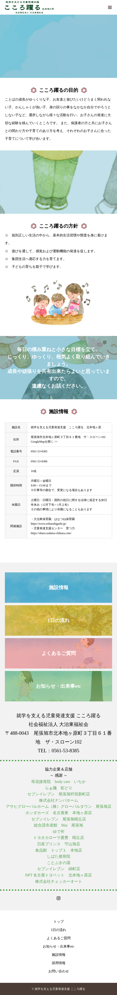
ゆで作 (58, 831)
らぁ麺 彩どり (58, 788)
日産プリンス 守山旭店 (58, 844)
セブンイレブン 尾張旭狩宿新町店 (58, 794)
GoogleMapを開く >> (44, 441)
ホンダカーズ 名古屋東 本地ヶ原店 (58, 813)
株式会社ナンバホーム (58, 800)
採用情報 (58, 963)
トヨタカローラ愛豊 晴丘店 (58, 838)
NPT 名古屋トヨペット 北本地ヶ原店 (58, 875)
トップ (58, 921)
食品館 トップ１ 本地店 (58, 850)
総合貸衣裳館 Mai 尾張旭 (58, 825)
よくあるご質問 (59, 938)
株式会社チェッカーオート (58, 881)
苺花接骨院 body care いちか (58, 782)
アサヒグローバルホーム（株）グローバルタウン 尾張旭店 (58, 806)
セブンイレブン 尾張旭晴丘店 (58, 819)
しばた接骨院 (58, 856)
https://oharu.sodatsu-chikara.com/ (51, 533)
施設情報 (58, 955)
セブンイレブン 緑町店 (58, 869)
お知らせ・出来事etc (58, 946)
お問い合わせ (58, 971)
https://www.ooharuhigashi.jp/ (48, 523)
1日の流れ (58, 930)
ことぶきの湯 (58, 863)
